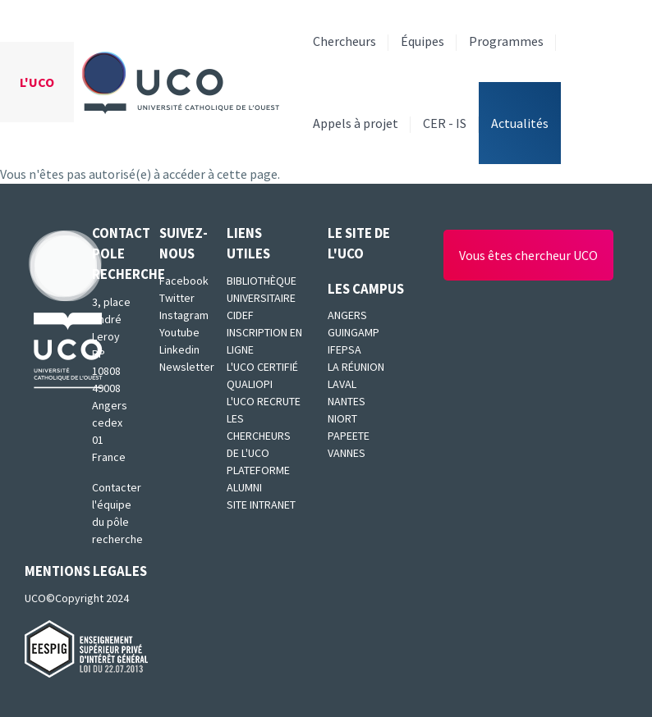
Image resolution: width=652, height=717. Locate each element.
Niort (342, 418)
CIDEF (240, 315)
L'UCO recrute (264, 401)
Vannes (346, 452)
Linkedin (179, 349)
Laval (342, 384)
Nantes (346, 401)
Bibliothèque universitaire (261, 289)
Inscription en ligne (264, 341)
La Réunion (356, 366)
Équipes (422, 41)
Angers (347, 315)
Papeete (349, 435)
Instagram (180, 315)
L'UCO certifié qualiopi (262, 375)
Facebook (180, 280)
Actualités (520, 123)
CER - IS (444, 123)
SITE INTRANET (261, 504)
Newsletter (180, 366)
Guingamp (353, 332)
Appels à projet (355, 123)
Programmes (506, 41)
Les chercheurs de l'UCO (259, 435)
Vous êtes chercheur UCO (528, 255)
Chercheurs (344, 41)
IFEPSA (344, 349)
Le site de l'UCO (359, 243)
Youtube (179, 332)
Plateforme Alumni (258, 479)
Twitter (177, 297)
